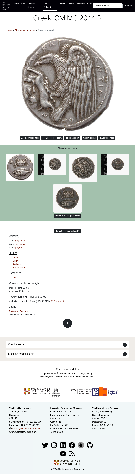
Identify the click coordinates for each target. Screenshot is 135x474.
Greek (15, 257)
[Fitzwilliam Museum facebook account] (63, 445)
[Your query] (107, 5)
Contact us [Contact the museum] (55, 418)
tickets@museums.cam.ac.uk (26, 428)
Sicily (15, 261)
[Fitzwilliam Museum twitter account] (45, 445)
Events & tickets (31, 5)
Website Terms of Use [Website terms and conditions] (60, 411)
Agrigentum (19, 240)
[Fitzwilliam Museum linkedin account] (72, 445)
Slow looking (89, 138)
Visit (23, 4)
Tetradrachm (19, 267)
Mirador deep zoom (52, 138)
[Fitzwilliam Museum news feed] (72, 453)
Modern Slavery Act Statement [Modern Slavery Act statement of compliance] (64, 428)
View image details (30, 138)
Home (17, 3)
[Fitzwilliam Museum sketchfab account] (81, 445)
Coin (15, 277)
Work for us (55, 422)
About (71, 4)
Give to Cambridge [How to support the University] (100, 415)
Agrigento (18, 247)
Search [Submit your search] (128, 5)
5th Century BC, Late (18, 311)
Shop (89, 4)
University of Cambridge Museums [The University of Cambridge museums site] (66, 408)
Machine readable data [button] (21, 353)
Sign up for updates (67, 369)
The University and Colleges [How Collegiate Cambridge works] (105, 408)
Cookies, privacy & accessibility (64, 415)
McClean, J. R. (57, 301)
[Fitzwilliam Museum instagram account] (54, 445)
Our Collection (48, 5)
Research (80, 4)
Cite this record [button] (16, 344)
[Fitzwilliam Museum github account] (90, 445)
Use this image (107, 138)
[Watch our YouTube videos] (63, 453)
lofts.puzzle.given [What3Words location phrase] (30, 432)
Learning (62, 4)
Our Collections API (59, 425)
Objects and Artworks (25, 30)
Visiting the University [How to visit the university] (102, 411)
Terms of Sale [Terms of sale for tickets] (56, 432)
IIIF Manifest (72, 138)
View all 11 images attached (67, 216)
